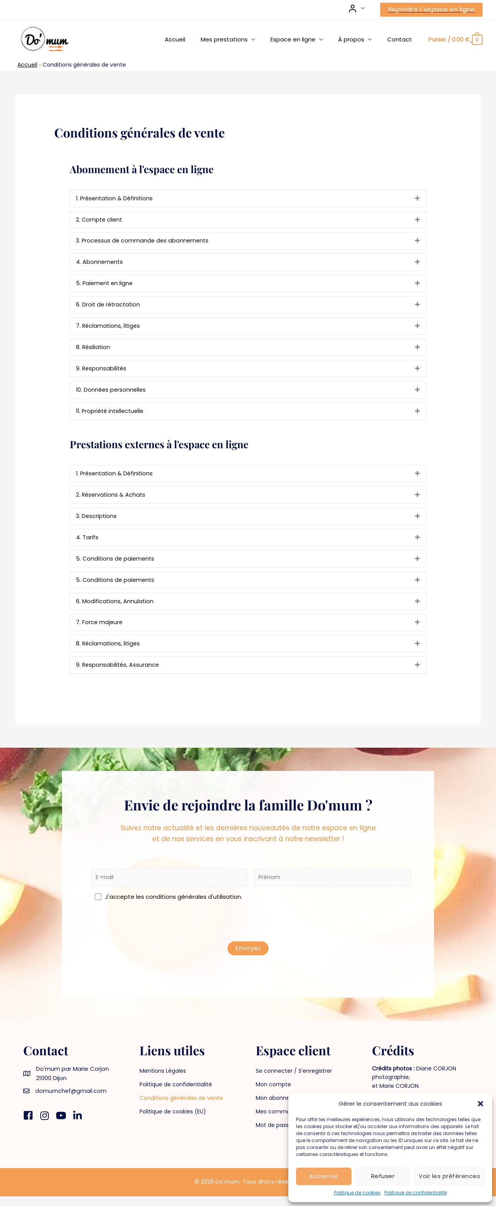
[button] (480, 1104)
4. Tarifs (87, 543)
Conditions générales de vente (181, 1107)
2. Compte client (100, 220)
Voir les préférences (449, 1176)
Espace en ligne (302, 39)
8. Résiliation (93, 350)
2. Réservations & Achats (111, 500)
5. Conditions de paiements (116, 565)
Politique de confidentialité (415, 1192)
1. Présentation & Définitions (116, 198)
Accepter (323, 1176)
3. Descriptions (97, 522)
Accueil (192, 39)
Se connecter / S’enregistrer (294, 1080)
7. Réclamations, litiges (109, 329)
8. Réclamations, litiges (109, 652)
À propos (357, 39)
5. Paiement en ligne (105, 285)
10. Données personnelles (112, 394)
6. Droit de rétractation (109, 307)
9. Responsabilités (102, 372)
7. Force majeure (100, 630)
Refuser (383, 1176)
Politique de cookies (357, 1192)
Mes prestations (237, 39)
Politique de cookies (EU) (173, 1121)
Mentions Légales (163, 1080)
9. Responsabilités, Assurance (118, 673)
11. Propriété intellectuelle (112, 415)
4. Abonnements (100, 264)
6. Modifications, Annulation (115, 608)
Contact (401, 39)
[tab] (248, 198)
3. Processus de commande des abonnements (144, 242)
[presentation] (251, 933)
